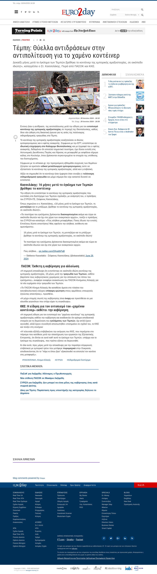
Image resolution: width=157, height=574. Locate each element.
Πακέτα (15, 513)
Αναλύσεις (61, 510)
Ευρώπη (38, 531)
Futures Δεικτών (19, 537)
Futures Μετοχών (19, 543)
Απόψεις (105, 498)
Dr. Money (105, 495)
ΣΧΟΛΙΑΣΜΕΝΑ (135, 74)
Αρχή (140, 485)
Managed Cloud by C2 (32, 570)
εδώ (124, 31)
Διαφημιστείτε (90, 485)
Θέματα (104, 510)
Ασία (36, 534)
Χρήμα (37, 537)
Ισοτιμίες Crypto (40, 546)
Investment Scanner (64, 513)
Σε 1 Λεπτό (39, 525)
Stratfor (70, 539)
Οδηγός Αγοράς (63, 501)
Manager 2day (107, 504)
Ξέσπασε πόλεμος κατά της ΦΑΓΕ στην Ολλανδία (119, 95)
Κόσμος (38, 504)
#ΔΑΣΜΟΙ (134, 22)
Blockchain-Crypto (63, 516)
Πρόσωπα (61, 495)
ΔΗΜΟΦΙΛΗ (109, 74)
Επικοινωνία (52, 485)
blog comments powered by (29, 478)
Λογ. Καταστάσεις (86, 504)
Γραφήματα (84, 501)
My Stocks (83, 495)
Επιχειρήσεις (39, 510)
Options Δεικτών (19, 540)
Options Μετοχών (19, 546)
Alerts (82, 498)
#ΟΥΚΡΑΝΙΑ (94, 22)
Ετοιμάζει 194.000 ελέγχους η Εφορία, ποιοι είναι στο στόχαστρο (120, 120)
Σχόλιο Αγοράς (18, 504)
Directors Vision (107, 522)
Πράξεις (16, 516)
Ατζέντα (104, 519)
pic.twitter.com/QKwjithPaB (52, 251)
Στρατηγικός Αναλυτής (132, 504)
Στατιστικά (16, 510)
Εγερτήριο (105, 516)
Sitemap (63, 485)
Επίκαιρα (38, 507)
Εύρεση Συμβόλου (19, 507)
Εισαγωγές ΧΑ (62, 504)
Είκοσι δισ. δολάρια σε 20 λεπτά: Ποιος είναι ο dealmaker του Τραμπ (121, 132)
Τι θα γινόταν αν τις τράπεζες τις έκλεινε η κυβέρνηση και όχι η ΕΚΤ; (121, 84)
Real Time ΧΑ (18, 495)
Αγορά (37, 501)
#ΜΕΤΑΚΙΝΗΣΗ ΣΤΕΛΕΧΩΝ (115, 22)
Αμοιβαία (60, 507)
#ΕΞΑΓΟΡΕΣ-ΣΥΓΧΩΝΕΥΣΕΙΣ (73, 22)
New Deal (127, 501)
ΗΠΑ (36, 528)
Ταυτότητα (39, 485)
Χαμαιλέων (128, 495)
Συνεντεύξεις (106, 501)
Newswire (38, 495)
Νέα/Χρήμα (61, 498)
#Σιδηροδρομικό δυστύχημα (78, 360)
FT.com (60, 539)
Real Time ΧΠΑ (18, 498)
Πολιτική (38, 513)
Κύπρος (38, 516)
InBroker (74, 548)
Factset (79, 539)
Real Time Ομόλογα (20, 501)
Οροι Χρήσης (75, 485)
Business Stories (108, 525)
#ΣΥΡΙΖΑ (59, 360)
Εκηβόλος (127, 498)
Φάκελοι (105, 507)
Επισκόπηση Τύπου (109, 513)
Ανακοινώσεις (18, 522)
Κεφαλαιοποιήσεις (19, 519)
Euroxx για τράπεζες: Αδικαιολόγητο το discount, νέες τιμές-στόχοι (119, 108)
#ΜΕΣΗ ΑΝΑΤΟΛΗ (21, 22)
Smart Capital (107, 528)
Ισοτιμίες (38, 543)
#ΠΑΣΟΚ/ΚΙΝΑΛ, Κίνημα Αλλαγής (36, 360)
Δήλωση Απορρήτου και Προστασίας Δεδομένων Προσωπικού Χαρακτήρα (86, 558)
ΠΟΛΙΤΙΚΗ (26, 40)
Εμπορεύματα (40, 540)
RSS (81, 507)
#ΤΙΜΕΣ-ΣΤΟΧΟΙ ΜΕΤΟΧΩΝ (45, 22)
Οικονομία (38, 498)
